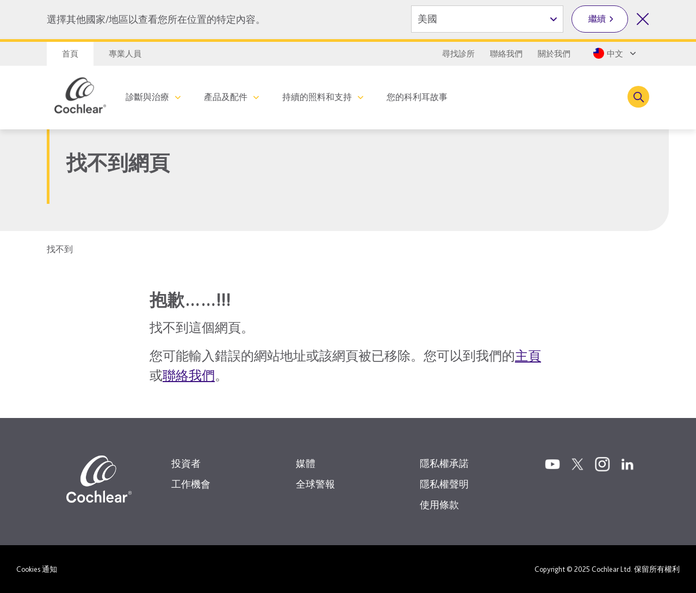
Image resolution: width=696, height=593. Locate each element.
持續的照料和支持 (317, 97)
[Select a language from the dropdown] (613, 53)
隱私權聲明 (444, 484)
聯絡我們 (506, 54)
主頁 (528, 356)
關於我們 (554, 54)
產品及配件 (225, 97)
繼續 (597, 19)
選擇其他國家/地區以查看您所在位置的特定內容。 (156, 19)
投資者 (186, 463)
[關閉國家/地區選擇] (642, 19)
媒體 (305, 463)
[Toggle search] (638, 97)
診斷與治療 (147, 97)
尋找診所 (458, 54)
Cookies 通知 (36, 569)
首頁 (70, 54)
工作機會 (190, 484)
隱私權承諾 (444, 463)
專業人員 (125, 54)
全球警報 (315, 484)
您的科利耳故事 (417, 97)
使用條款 (439, 504)
